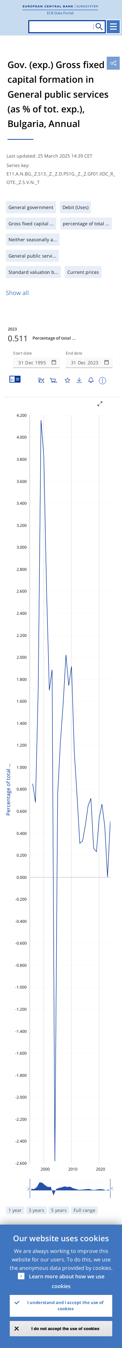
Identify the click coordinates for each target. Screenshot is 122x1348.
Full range (84, 1210)
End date (74, 353)
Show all (17, 293)
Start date (22, 353)
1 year (15, 1210)
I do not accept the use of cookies (66, 1328)
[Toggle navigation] (113, 26)
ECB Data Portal (60, 12)
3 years (36, 1210)
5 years (59, 1210)
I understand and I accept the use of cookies (65, 1305)
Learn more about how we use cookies (66, 1281)
